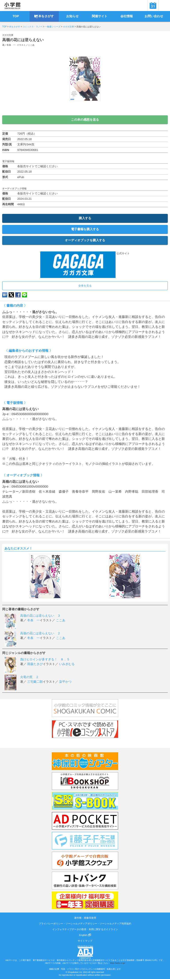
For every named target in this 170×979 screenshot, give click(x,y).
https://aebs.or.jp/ (117, 963)
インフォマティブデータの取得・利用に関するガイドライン (85, 929)
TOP (4, 26)
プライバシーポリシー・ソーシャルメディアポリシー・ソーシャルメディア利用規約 (85, 923)
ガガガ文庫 (68, 26)
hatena (4, 294)
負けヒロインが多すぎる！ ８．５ (45, 659)
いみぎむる (67, 664)
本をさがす (14, 26)
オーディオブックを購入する (85, 240)
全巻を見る (85, 285)
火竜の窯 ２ (29, 677)
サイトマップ (85, 940)
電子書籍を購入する (85, 229)
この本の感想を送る (85, 119)
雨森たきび (35, 664)
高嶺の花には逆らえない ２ (40, 633)
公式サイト (84, 253)
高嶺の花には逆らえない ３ (40, 615)
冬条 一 (11, 45)
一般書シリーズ (52, 26)
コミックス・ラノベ (32, 26)
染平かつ (65, 681)
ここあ (31, 45)
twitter (11, 294)
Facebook (18, 294)
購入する (85, 218)
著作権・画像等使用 (85, 917)
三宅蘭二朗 (35, 681)
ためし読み (85, 108)
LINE (24, 294)
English (85, 935)
